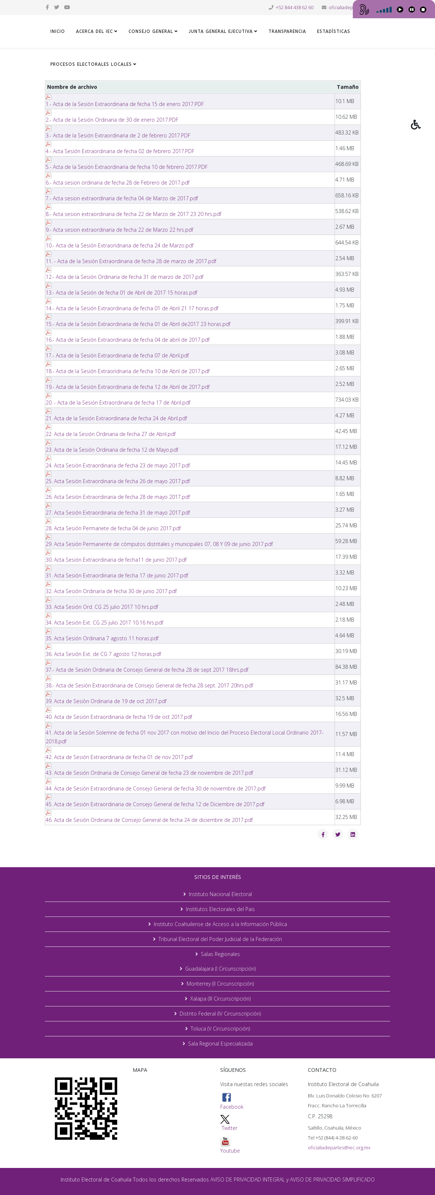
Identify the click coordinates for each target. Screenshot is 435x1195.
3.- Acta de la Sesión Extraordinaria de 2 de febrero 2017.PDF (118, 135)
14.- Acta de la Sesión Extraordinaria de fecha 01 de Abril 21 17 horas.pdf (132, 308)
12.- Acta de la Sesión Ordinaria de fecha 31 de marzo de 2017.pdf (124, 276)
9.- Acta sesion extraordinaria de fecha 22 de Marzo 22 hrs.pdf (119, 229)
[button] (423, 130)
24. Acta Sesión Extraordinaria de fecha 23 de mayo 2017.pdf (118, 465)
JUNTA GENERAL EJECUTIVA (221, 31)
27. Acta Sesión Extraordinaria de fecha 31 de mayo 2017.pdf (118, 512)
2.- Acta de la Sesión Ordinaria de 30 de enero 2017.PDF (112, 119)
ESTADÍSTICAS (333, 31)
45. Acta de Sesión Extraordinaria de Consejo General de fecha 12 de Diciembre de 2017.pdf (155, 804)
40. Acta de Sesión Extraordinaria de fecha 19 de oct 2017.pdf (119, 716)
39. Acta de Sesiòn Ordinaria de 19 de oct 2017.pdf (106, 701)
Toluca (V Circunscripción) (220, 1028)
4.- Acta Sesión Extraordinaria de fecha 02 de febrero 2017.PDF (120, 151)
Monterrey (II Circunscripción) (220, 983)
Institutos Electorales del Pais (220, 909)
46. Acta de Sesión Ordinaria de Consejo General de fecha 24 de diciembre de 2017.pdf (149, 819)
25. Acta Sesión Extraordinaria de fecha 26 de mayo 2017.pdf (118, 481)
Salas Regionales (220, 954)
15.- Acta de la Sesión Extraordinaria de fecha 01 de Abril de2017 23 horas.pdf (138, 323)
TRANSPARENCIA (287, 31)
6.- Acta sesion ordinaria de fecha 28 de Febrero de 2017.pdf (118, 182)
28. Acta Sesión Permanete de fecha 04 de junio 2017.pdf (113, 528)
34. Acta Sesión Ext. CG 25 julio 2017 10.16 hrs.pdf (104, 622)
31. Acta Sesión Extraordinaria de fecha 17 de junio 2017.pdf (117, 575)
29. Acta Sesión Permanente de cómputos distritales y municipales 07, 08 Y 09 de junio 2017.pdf (159, 543)
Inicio (57, 31)
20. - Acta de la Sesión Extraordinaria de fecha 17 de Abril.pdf (118, 402)
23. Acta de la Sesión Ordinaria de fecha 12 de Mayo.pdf (112, 449)
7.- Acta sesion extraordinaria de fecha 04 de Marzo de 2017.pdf (122, 198)
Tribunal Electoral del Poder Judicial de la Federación (220, 939)
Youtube (230, 1145)
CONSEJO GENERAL (151, 31)
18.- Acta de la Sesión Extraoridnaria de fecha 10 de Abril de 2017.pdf (128, 371)
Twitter (229, 1127)
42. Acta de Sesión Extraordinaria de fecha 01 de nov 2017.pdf (119, 757)
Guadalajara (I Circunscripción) (220, 968)
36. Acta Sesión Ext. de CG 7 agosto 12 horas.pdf (103, 653)
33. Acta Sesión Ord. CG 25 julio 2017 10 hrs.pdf (102, 606)
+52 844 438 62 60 (294, 7)
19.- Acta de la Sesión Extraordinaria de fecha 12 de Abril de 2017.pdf (128, 386)
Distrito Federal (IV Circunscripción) (220, 1013)
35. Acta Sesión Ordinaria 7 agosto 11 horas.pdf (102, 638)
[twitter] (56, 7)
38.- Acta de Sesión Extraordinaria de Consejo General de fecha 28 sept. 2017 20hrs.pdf (149, 685)
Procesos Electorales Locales (91, 64)
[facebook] (47, 7)
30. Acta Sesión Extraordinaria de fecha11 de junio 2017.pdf (116, 559)
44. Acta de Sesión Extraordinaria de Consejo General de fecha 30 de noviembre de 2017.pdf (156, 788)
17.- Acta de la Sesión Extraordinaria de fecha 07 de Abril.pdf (117, 355)
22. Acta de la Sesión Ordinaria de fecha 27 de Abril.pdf (111, 433)
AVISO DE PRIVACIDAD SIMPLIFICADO (332, 1179)
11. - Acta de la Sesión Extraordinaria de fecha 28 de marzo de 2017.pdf (131, 261)
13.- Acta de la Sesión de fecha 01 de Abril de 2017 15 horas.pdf (121, 292)
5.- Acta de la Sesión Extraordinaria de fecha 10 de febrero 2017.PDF (126, 166)
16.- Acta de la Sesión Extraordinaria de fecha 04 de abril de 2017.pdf (128, 339)
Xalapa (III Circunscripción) (220, 998)
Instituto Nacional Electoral (220, 894)
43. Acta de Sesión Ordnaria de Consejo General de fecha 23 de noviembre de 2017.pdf (149, 772)
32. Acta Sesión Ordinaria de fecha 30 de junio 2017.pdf (111, 591)
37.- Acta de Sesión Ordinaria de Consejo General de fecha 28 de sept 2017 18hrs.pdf (147, 669)
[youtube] (67, 7)
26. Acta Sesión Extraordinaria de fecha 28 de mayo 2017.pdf (118, 496)
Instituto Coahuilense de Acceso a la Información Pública (220, 924)
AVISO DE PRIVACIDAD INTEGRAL (247, 1179)
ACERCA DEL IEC (94, 31)
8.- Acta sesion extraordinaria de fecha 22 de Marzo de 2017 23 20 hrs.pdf (133, 213)
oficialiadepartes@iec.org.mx (339, 1147)
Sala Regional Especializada (220, 1043)
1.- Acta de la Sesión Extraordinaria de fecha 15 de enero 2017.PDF (125, 103)
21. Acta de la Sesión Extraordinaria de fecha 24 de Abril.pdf (116, 418)
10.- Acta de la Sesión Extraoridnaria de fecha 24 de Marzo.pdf (120, 245)
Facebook (232, 1101)
